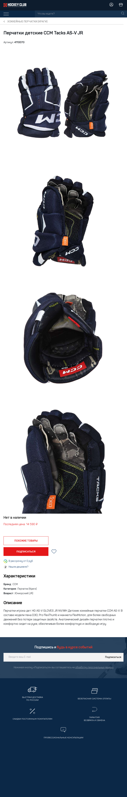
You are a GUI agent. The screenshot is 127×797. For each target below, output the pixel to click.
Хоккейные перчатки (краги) (27, 21)
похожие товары (26, 541)
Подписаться (113, 657)
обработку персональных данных (94, 667)
